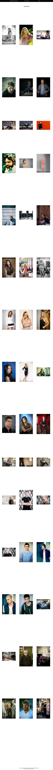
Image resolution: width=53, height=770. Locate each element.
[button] (13, 1)
